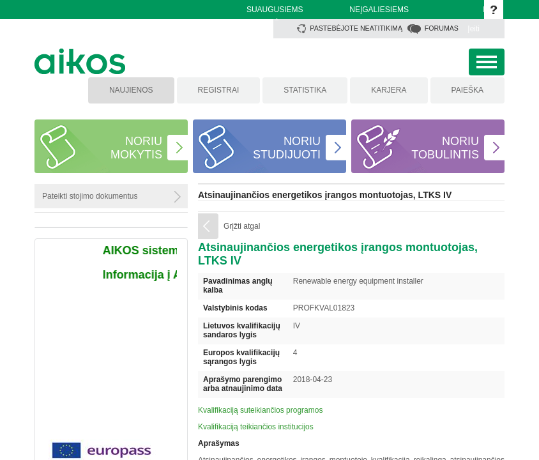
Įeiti (473, 28)
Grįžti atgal (242, 226)
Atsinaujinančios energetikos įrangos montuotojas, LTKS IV (325, 195)
